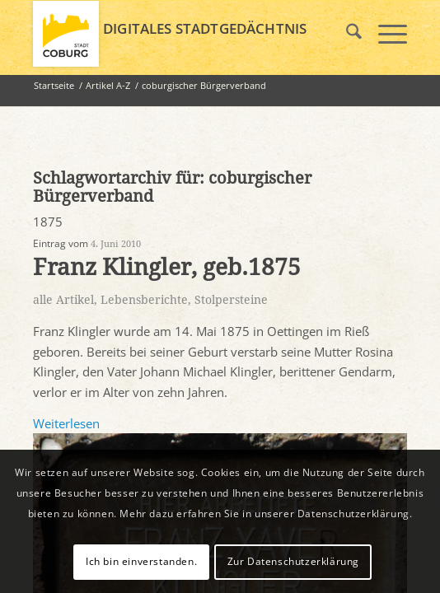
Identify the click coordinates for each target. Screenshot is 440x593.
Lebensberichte (144, 299)
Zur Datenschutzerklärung (293, 561)
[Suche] (346, 34)
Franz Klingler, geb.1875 (167, 267)
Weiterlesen (66, 423)
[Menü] (384, 34)
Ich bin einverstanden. (141, 561)
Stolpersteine (231, 299)
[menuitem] (346, 34)
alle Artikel (63, 299)
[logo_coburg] (182, 34)
